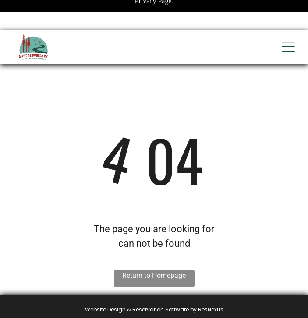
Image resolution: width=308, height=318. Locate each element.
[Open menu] (288, 46)
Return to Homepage (154, 275)
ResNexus (210, 309)
